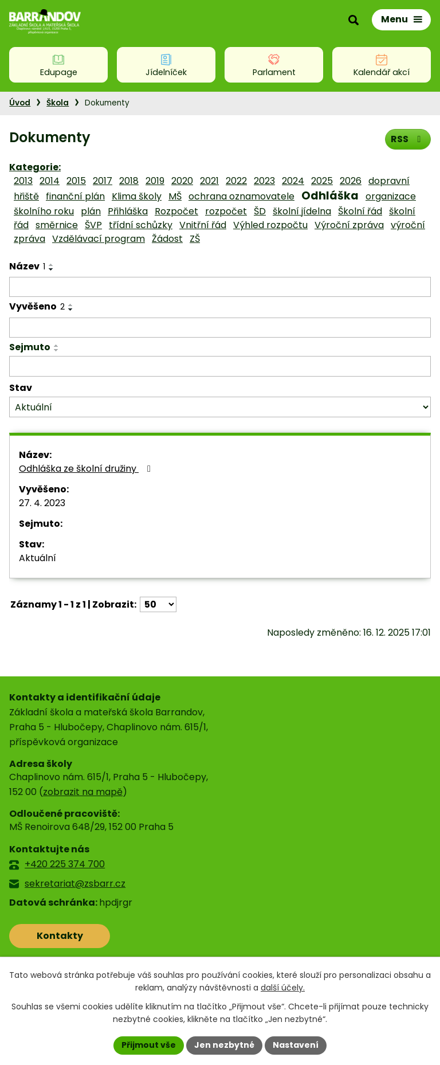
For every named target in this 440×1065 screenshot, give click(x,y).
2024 (293, 180)
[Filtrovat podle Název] (220, 287)
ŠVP (93, 225)
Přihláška (128, 211)
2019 (155, 180)
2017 (102, 180)
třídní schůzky (140, 225)
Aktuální (37, 558)
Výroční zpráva (349, 225)
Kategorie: (35, 167)
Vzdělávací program (98, 238)
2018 (129, 180)
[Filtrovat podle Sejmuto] (220, 366)
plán (91, 211)
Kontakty (60, 935)
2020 (182, 180)
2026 (351, 180)
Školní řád (360, 211)
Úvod (19, 102)
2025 (322, 180)
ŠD (260, 211)
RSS (408, 139)
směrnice (57, 225)
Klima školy (137, 196)
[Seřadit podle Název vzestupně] (51, 265)
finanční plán (75, 196)
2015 (76, 180)
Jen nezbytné (224, 1045)
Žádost (167, 238)
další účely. (283, 988)
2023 (264, 180)
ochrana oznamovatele (241, 196)
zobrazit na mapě (83, 791)
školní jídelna (302, 211)
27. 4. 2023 (42, 503)
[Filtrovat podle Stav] (220, 407)
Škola (57, 102)
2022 (236, 180)
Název (27, 266)
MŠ (175, 196)
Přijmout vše (148, 1045)
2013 (23, 180)
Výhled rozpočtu (270, 225)
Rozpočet (176, 211)
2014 (50, 180)
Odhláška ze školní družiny (87, 468)
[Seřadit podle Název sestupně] (51, 269)
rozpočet (226, 211)
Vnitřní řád (202, 225)
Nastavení (296, 1045)
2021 (209, 180)
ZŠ (195, 238)
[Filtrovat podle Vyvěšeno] (220, 328)
